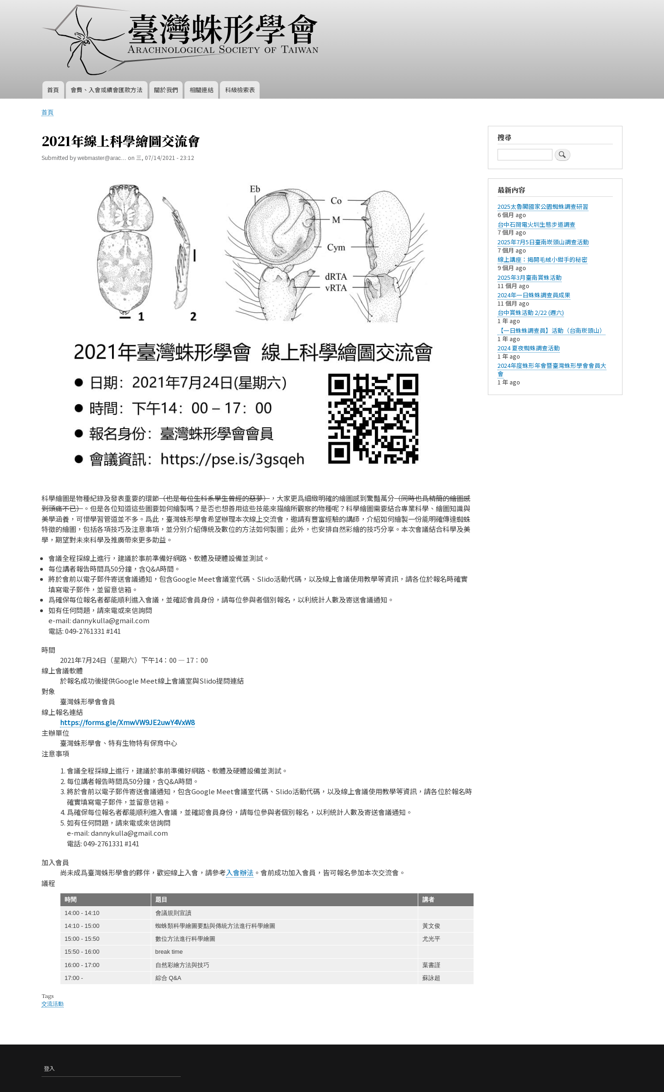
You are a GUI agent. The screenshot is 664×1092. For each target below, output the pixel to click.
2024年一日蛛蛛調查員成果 (534, 294)
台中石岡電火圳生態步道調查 (536, 224)
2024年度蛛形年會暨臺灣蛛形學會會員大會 (552, 369)
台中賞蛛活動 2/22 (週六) (531, 312)
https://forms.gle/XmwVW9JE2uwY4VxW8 (127, 722)
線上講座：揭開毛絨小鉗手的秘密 (542, 259)
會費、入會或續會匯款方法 (106, 89)
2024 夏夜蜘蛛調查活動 (529, 347)
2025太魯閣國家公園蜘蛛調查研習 (543, 206)
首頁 (53, 89)
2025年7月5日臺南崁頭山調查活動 (543, 241)
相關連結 (201, 89)
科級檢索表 (240, 89)
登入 (49, 1068)
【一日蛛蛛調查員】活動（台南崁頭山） (551, 330)
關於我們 (166, 89)
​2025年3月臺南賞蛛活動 (530, 277)
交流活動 (53, 1004)
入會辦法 (240, 872)
